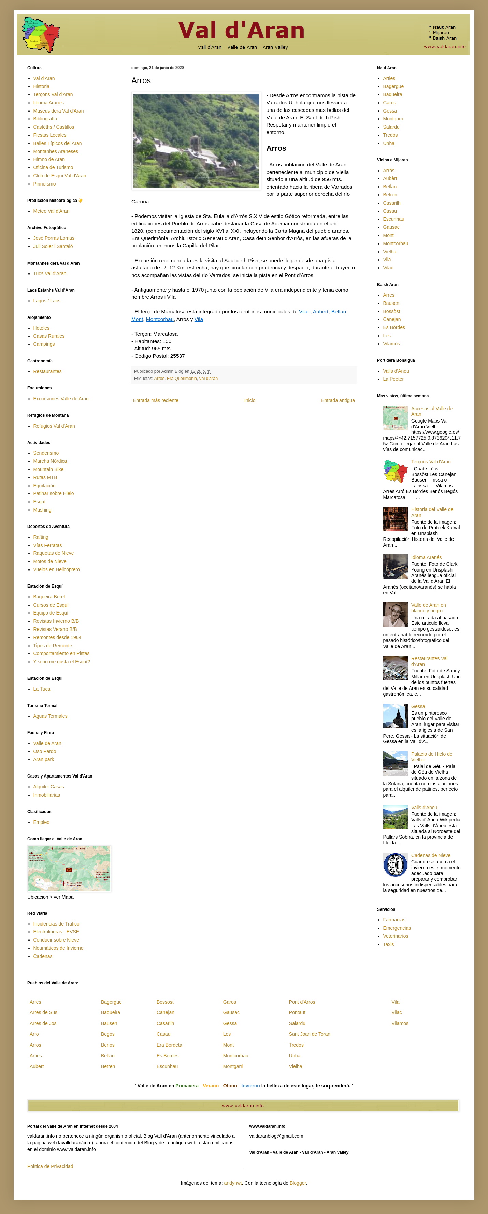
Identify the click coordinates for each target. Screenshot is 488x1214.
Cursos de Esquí (51, 605)
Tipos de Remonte (52, 645)
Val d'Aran (44, 78)
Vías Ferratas (47, 545)
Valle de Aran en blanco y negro (428, 607)
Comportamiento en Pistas (61, 653)
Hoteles (41, 328)
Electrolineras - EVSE (56, 931)
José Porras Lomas (54, 238)
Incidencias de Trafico (56, 924)
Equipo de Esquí (51, 613)
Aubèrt (320, 311)
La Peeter (393, 379)
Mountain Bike (48, 469)
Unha (388, 143)
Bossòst (391, 311)
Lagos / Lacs (46, 301)
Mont (137, 319)
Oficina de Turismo (53, 167)
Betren (390, 194)
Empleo (41, 822)
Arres (388, 295)
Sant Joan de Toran (309, 1034)
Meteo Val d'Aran (51, 211)
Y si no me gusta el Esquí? (61, 661)
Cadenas (43, 956)
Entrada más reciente (155, 400)
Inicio (250, 400)
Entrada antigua (338, 400)
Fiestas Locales (50, 135)
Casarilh (392, 203)
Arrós (388, 170)
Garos (389, 102)
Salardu (297, 1023)
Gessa (390, 111)
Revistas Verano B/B (55, 629)
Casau (390, 211)
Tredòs (390, 135)
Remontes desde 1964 (57, 637)
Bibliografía (45, 118)
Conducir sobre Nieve (56, 940)
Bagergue (393, 86)
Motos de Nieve (50, 561)
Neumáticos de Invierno (58, 948)
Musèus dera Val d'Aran (58, 111)
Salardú (391, 127)
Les (387, 335)
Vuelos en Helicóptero (56, 569)
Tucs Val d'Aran (50, 273)
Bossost (165, 1002)
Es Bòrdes (394, 327)
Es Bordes (168, 1055)
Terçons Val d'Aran (53, 94)
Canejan (392, 319)
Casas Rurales (49, 336)
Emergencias (397, 928)
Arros (35, 1045)
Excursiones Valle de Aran (61, 398)
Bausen (391, 303)
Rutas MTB (45, 477)
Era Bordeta (169, 1045)
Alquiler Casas (48, 786)
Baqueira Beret (49, 596)
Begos (108, 1034)
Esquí (39, 501)
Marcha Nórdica (50, 461)
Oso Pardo (44, 751)
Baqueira (392, 94)
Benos (108, 1045)
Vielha (390, 251)
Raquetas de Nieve (53, 553)
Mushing (42, 510)
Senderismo (46, 453)
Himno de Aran (49, 159)
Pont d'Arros (302, 1002)
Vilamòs (391, 343)
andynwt (233, 1183)
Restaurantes (47, 371)
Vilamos (399, 1023)
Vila (199, 319)
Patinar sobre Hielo (53, 493)
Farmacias (394, 919)
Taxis (388, 944)
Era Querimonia (182, 378)
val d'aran (208, 378)
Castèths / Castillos (53, 127)
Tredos (296, 1045)
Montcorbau (160, 319)
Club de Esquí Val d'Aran (59, 175)
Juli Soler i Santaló (53, 246)
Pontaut (297, 1012)
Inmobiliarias (46, 795)
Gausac (391, 227)
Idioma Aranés (48, 102)
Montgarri (393, 118)
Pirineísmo (44, 184)
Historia (41, 86)
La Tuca (42, 689)
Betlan (338, 311)
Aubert (37, 1066)
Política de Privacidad (50, 1166)
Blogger (298, 1183)
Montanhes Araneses (55, 151)
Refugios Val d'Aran (54, 426)
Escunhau (393, 219)
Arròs (159, 378)
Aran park (43, 759)
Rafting (40, 537)
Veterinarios (395, 936)
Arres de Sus (43, 1012)
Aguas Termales (50, 716)
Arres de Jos (43, 1023)
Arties (389, 78)
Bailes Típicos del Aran (57, 143)
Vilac (304, 311)
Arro (34, 1034)
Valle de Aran (47, 743)
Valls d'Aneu (396, 371)
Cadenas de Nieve (430, 855)
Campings (44, 344)
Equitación (44, 485)
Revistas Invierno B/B (56, 621)
